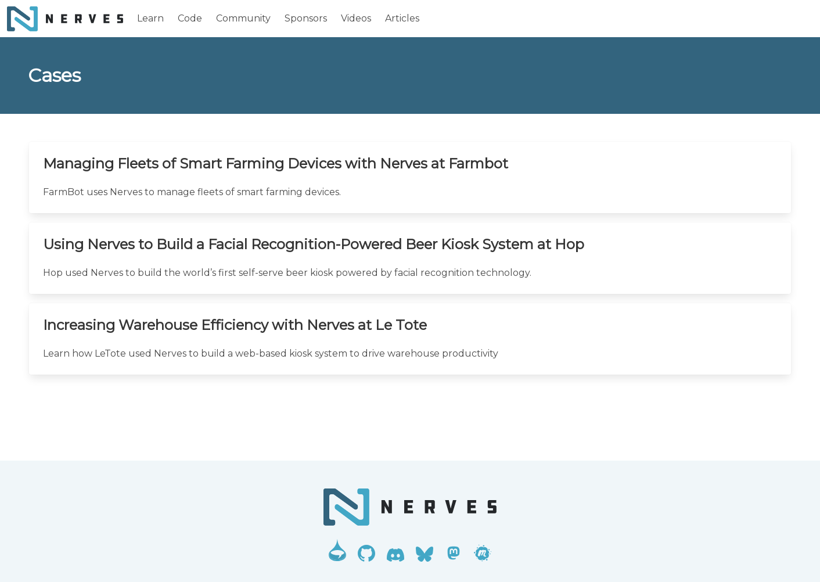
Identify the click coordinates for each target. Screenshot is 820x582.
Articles (402, 18)
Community (243, 18)
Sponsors (306, 18)
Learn (150, 18)
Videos (356, 18)
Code (190, 18)
